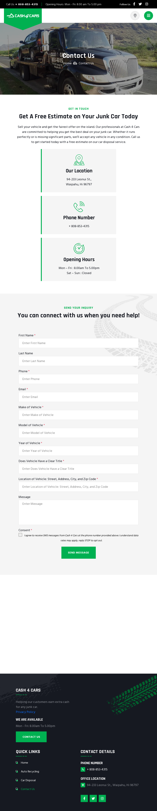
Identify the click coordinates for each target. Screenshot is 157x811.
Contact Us (31, 737)
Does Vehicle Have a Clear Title (41, 461)
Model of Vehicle (32, 425)
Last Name (26, 353)
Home (67, 63)
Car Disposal (28, 780)
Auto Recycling (30, 771)
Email (23, 389)
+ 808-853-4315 (26, 4)
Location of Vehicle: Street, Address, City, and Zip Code (58, 479)
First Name (27, 335)
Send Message (78, 553)
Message (24, 497)
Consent (25, 530)
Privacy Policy (25, 712)
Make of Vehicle (31, 407)
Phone (24, 371)
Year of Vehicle (30, 443)
